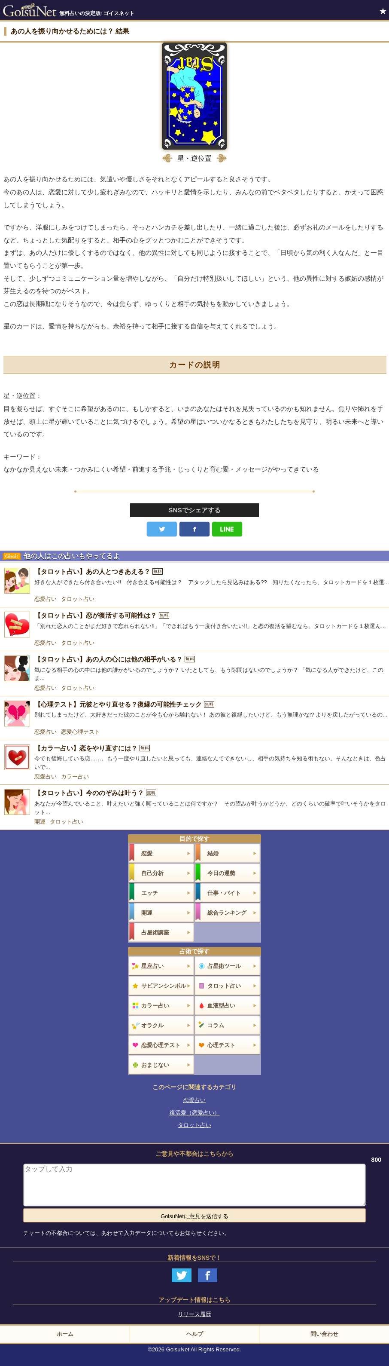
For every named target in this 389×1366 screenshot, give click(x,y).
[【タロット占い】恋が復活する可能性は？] (194, 624)
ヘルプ (194, 1334)
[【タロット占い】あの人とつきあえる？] (194, 581)
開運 (40, 821)
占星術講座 (155, 932)
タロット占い (77, 599)
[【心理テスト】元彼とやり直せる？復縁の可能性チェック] (194, 713)
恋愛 (146, 853)
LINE (227, 529)
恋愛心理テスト (80, 732)
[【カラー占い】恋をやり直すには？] (194, 758)
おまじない (155, 1065)
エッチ (149, 893)
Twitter (162, 529)
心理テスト (221, 1045)
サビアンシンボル (163, 986)
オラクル (152, 1025)
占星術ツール (224, 966)
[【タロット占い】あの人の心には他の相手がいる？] (194, 669)
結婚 (213, 853)
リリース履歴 (194, 1314)
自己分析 (152, 873)
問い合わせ (324, 1334)
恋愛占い (45, 599)
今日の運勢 (221, 873)
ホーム (65, 1334)
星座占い (152, 966)
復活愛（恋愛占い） (195, 1112)
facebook (194, 529)
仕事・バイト (224, 893)
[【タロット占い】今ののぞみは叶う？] (194, 802)
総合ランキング (226, 913)
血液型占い (221, 1005)
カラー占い (75, 776)
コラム (215, 1025)
